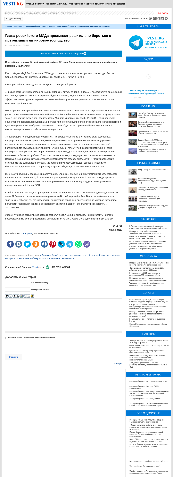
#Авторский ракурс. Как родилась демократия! (148, 381)
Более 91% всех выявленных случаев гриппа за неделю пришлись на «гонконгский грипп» (149, 440)
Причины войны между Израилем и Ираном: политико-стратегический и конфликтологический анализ (147, 358)
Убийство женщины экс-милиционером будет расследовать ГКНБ (152, 181)
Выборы (9, 13)
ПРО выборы (119, 4)
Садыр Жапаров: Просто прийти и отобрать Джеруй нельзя (152, 150)
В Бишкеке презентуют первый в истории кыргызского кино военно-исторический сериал (148, 227)
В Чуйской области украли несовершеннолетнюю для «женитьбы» (149, 199)
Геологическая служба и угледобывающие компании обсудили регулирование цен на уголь (149, 301)
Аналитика (62, 4)
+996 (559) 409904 (60, 267)
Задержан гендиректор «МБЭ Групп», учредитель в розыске (153, 207)
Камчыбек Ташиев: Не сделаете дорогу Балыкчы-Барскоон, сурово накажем (152, 115)
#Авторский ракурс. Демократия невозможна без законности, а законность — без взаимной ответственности (149, 393)
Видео (37, 13)
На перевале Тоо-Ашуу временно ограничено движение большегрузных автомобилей (147, 242)
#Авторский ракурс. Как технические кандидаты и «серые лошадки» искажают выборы (149, 404)
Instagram (162, 18)
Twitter (150, 18)
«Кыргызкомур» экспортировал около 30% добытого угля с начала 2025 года (146, 269)
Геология (99, 4)
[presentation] (27, 346)
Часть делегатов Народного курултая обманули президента (153, 132)
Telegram (167, 18)
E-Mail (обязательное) (40, 290)
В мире (109, 4)
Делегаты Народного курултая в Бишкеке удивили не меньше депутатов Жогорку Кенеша (151, 124)
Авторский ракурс (24, 13)
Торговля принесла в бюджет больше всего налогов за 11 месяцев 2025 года (147, 284)
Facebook (154, 18)
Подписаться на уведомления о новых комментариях (31, 337)
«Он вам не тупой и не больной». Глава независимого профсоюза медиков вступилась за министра (148, 427)
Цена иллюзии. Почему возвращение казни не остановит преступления (148, 352)
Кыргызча (163, 13)
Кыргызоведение (50, 13)
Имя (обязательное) (39, 283)
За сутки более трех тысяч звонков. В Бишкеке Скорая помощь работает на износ (148, 445)
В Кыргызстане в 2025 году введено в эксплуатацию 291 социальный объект (144, 274)
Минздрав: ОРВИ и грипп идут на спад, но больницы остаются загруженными (147, 421)
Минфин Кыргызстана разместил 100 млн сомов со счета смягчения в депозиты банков (149, 264)
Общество (89, 4)
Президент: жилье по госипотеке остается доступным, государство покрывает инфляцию (148, 279)
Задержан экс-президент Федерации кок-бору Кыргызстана (153, 189)
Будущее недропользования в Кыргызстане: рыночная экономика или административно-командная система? (147, 314)
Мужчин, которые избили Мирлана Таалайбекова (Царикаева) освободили (145, 232)
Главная (30, 4)
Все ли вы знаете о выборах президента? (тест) (149, 461)
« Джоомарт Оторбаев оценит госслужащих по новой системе (69, 255)
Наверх (118, 363)
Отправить (13, 357)
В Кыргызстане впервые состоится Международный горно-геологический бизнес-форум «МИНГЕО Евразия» (148, 307)
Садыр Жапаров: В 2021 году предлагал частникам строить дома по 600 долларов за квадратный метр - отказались (153, 143)
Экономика (51, 4)
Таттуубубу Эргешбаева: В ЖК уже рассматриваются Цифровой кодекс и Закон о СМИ (148, 365)
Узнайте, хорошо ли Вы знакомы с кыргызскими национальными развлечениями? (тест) (149, 472)
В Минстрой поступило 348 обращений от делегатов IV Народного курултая (146, 247)
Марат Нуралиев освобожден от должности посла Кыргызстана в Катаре (147, 237)
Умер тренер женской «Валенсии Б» (153, 170)
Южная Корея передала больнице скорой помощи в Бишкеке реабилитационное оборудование (146, 434)
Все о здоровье (68, 13)
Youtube (158, 18)
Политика (39, 4)
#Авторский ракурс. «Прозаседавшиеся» (146, 398)
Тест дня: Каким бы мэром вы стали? (145, 466)
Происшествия (76, 4)
